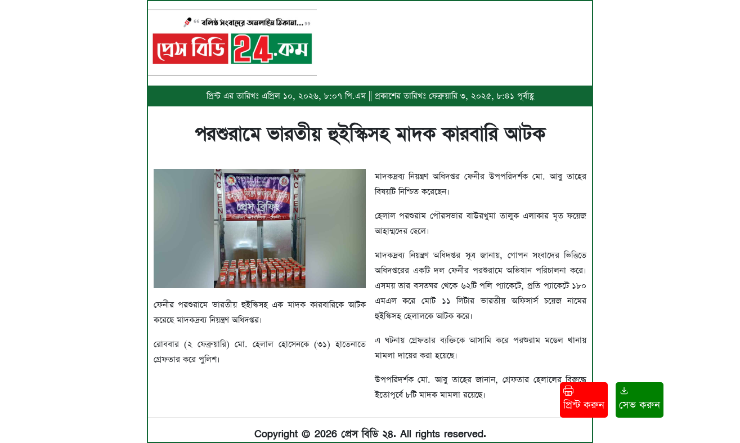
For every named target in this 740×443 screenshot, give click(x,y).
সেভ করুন (639, 399)
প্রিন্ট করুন (583, 399)
